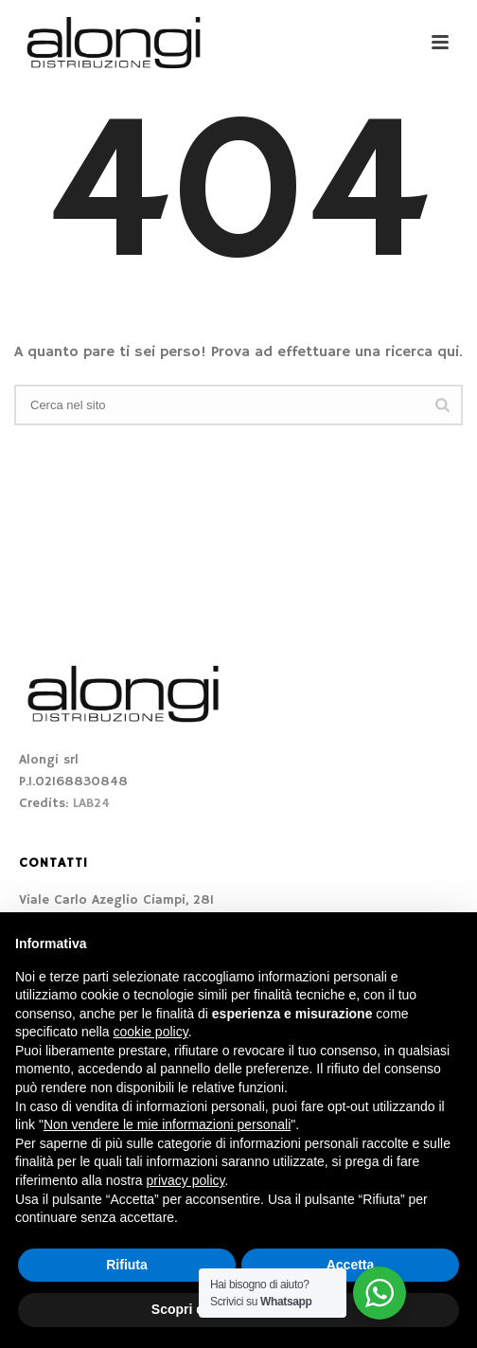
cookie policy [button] (151, 1031)
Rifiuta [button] (127, 1264)
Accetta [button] (351, 1264)
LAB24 (91, 803)
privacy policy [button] (186, 1180)
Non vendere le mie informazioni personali (167, 1124)
